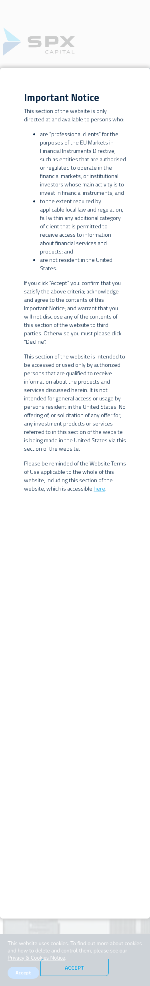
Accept (74, 967)
